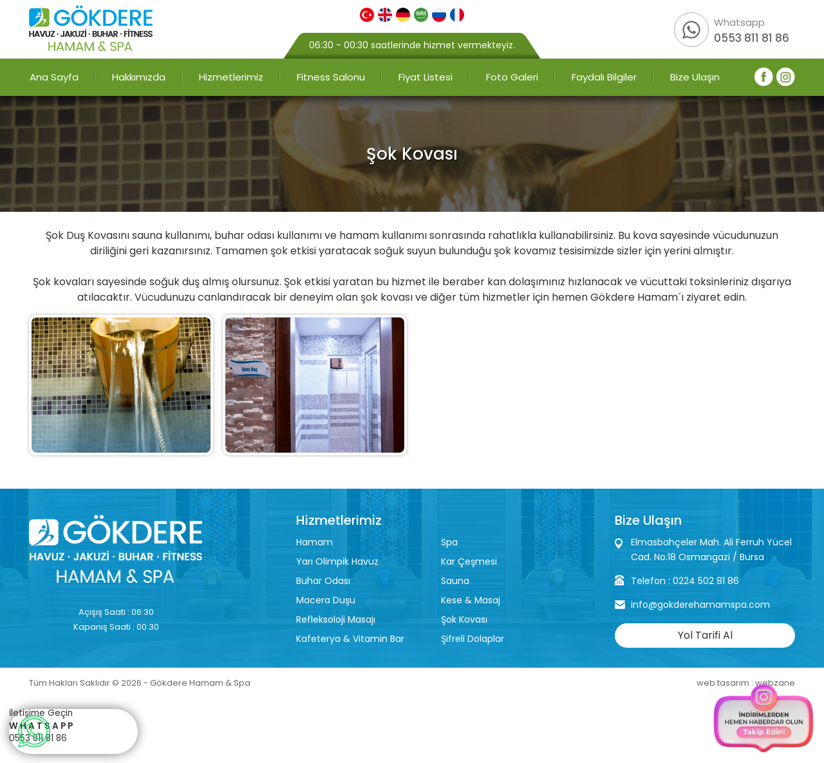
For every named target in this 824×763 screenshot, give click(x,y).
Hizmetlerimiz (231, 77)
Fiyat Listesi (425, 77)
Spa (449, 542)
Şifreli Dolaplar (472, 639)
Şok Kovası (464, 619)
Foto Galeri (512, 77)
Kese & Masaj (470, 600)
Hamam (314, 542)
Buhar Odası (323, 581)
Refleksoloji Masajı (335, 619)
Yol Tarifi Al (705, 635)
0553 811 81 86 (751, 38)
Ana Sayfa (54, 77)
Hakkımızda (138, 77)
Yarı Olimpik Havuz (337, 561)
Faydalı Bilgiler (604, 77)
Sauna (455, 581)
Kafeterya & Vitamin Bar (350, 639)
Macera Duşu (325, 600)
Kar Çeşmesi (469, 561)
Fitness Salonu (331, 77)
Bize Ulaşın (695, 77)
